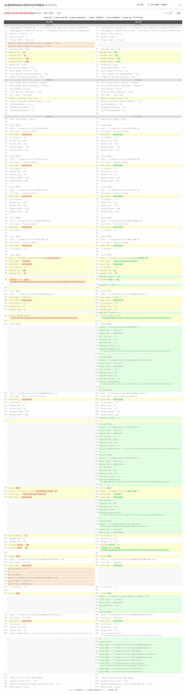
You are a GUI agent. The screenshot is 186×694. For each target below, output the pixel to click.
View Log (127, 17)
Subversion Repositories (24, 5)
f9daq (52, 5)
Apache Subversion (94, 690)
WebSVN (79, 690)
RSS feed (139, 17)
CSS (116, 690)
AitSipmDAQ (26, 13)
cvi (11, 13)
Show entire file (61, 17)
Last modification (114, 17)
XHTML (110, 690)
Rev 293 (48, 17)
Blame (101, 17)
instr (16, 13)
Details (91, 17)
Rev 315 (138, 22)
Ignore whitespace (78, 17)
